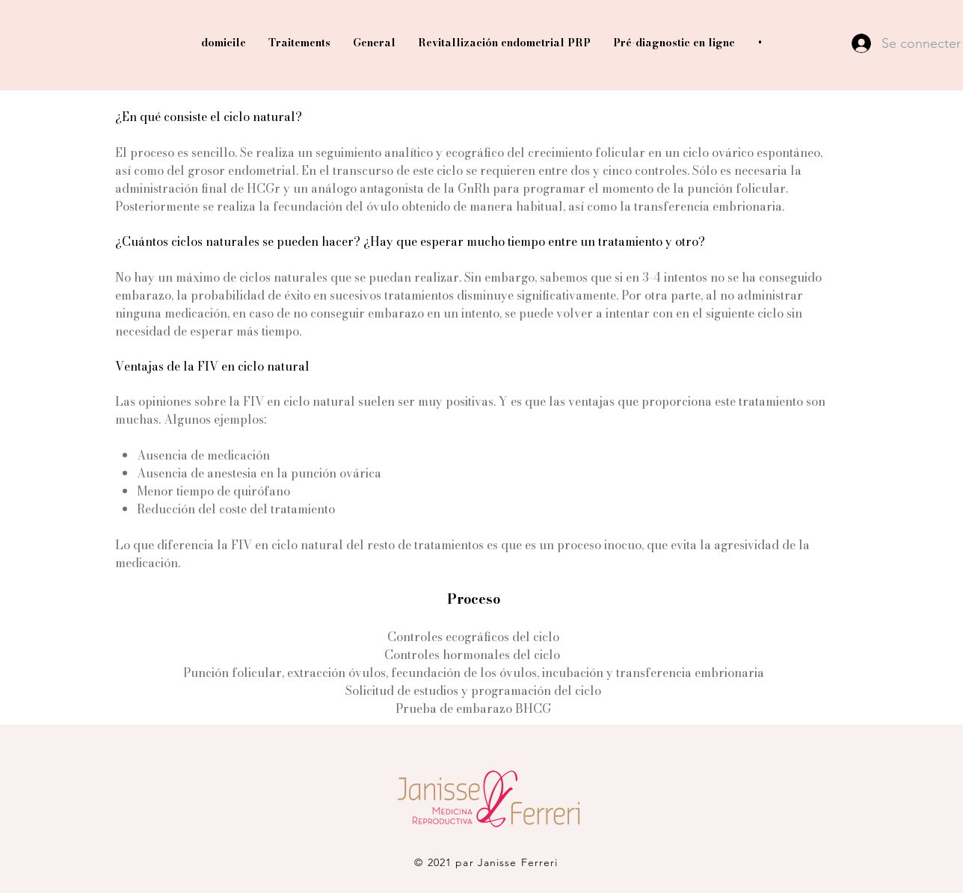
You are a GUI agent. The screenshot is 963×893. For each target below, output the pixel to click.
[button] (760, 43)
